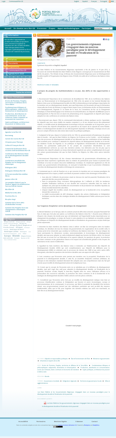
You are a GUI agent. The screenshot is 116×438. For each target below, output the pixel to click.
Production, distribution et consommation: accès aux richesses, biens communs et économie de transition (16, 116)
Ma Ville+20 (9, 189)
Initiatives (12, 60)
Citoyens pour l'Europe (14, 142)
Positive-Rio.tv (11, 196)
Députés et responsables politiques (56, 359)
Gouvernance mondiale (51, 381)
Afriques (19, 227)
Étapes (52, 28)
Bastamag (9, 135)
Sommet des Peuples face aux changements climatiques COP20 (16, 209)
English (57, 65)
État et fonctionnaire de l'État (80, 359)
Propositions (13, 67)
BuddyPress (96, 425)
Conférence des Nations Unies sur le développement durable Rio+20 (17, 155)
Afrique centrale (20, 221)
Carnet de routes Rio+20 (14, 139)
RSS (112, 1)
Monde (47, 376)
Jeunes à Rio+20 (11, 179)
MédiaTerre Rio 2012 (13, 193)
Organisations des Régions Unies (49, 59)
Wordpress (87, 425)
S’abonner (79, 421)
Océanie (16, 238)
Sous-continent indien (10, 239)
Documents (13, 63)
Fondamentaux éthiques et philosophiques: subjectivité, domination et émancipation (16, 109)
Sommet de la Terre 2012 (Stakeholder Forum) (14, 203)
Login (3, 1)
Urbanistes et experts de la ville (50, 361)
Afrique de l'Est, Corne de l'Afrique (17, 222)
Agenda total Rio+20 (13, 132)
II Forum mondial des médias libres (16, 175)
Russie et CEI (25, 238)
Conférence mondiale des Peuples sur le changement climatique (15, 162)
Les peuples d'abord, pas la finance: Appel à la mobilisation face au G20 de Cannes (17, 184)
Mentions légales (60, 421)
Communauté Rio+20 (17, 70)
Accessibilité (23, 421)
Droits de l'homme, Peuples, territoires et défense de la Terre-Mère (65, 365)
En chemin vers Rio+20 (24, 28)
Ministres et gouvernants (101, 359)
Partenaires (41, 421)
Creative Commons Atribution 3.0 (67, 425)
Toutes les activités (24, 92)
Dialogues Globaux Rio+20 (15, 171)
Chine (24, 233)
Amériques (23, 231)
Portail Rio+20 (51, 12)
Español (64, 65)
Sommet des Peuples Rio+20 (16, 215)
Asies (19, 233)
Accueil (8, 28)
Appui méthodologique (68, 28)
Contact (95, 421)
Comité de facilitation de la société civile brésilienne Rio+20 (17, 149)
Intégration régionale (70, 381)
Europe (7, 236)
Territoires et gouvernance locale (91, 381)
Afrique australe (9, 221)
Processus (41, 28)
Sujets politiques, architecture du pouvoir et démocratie (17, 123)
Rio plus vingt (10, 199)
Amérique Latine (11, 231)
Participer (86, 28)
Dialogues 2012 (11, 167)
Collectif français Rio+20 (14, 145)
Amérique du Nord (16, 229)
